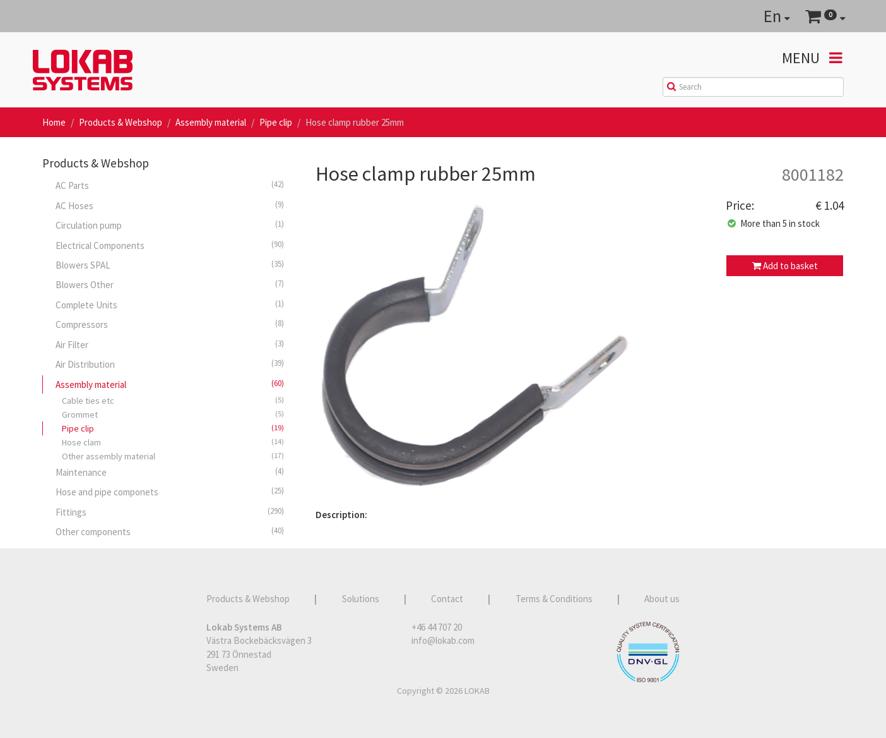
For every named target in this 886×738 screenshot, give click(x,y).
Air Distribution (170, 364)
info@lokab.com (443, 640)
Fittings (170, 511)
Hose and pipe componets (170, 491)
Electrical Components (170, 245)
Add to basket (785, 266)
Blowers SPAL (170, 264)
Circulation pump (170, 225)
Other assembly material (173, 456)
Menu (812, 58)
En (777, 16)
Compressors (170, 324)
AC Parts (170, 185)
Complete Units (170, 304)
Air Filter (170, 344)
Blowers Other (170, 284)
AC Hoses (170, 205)
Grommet (173, 414)
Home (54, 122)
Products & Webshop (120, 122)
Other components (170, 531)
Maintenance (170, 472)
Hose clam (173, 442)
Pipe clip (275, 122)
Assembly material (210, 122)
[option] (511, 350)
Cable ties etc (173, 400)
